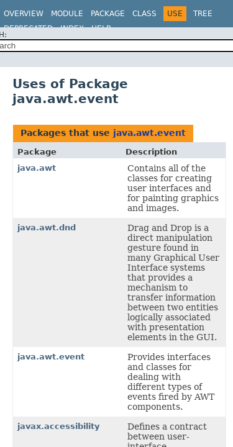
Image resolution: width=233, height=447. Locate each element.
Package (108, 13)
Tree (202, 13)
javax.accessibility (58, 426)
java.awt (36, 168)
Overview (23, 13)
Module (67, 13)
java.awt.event (149, 133)
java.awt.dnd (46, 227)
